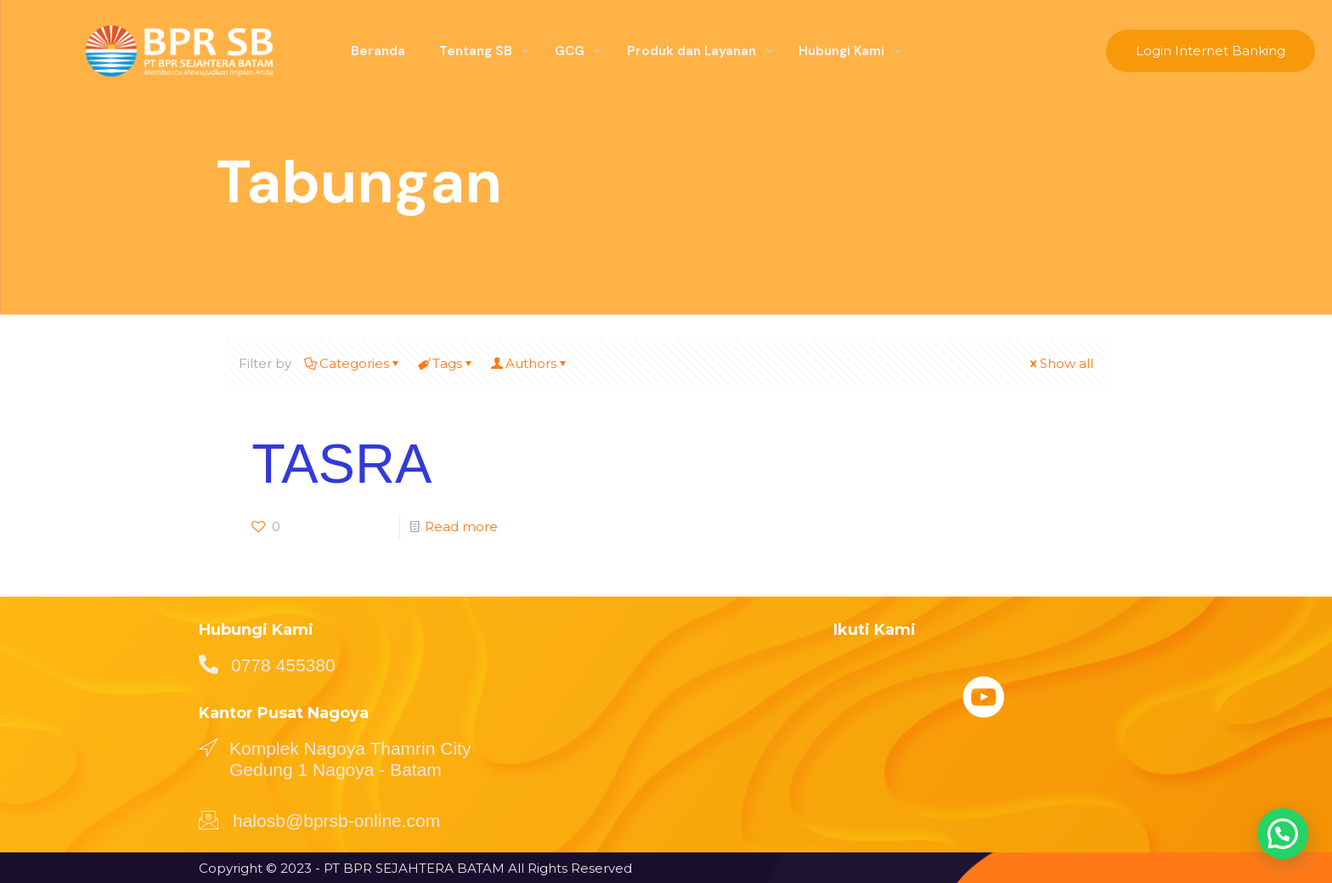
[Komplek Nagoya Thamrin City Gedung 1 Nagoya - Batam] (208, 747)
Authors (529, 363)
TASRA (341, 464)
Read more (461, 526)
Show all (1060, 363)
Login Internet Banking (1210, 50)
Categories (353, 363)
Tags (446, 363)
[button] (1282, 833)
